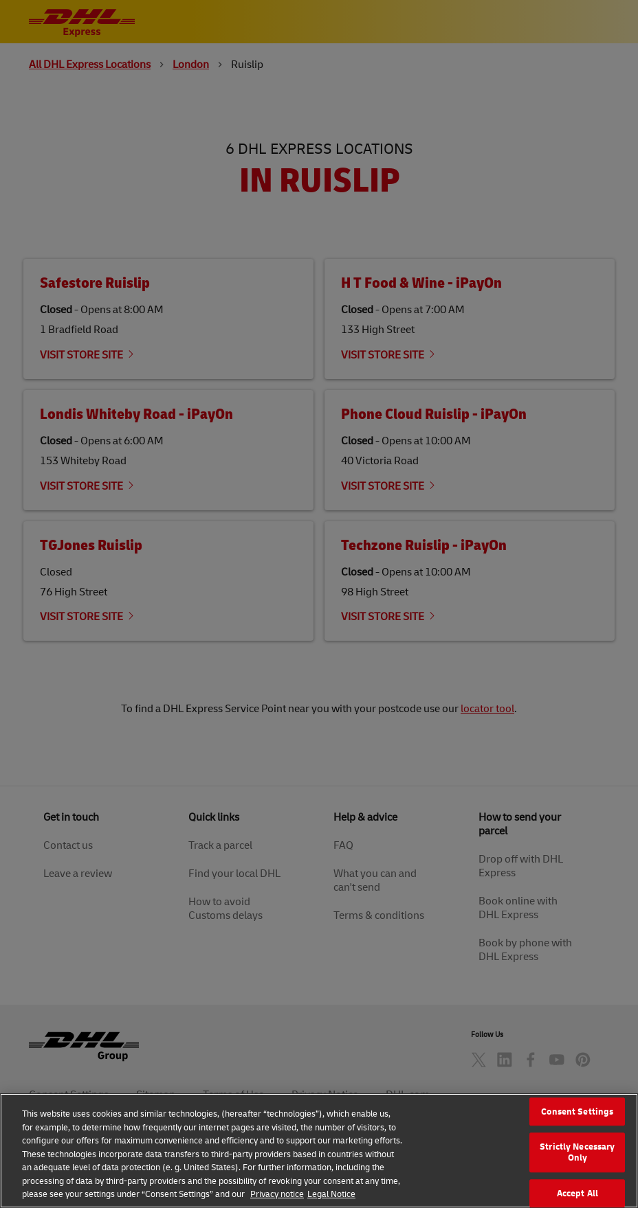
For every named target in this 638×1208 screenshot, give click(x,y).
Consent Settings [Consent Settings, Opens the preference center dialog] (577, 1130)
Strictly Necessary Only (577, 1171)
